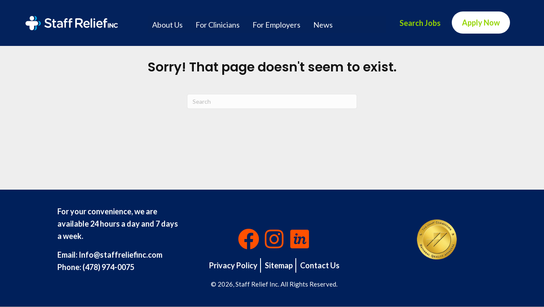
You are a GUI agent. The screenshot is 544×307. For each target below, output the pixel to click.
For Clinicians (218, 24)
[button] (249, 239)
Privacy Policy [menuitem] (233, 265)
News (323, 24)
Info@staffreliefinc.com (120, 254)
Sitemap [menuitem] (279, 265)
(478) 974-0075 (108, 267)
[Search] (272, 101)
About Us (167, 24)
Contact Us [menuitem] (320, 265)
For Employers (276, 24)
